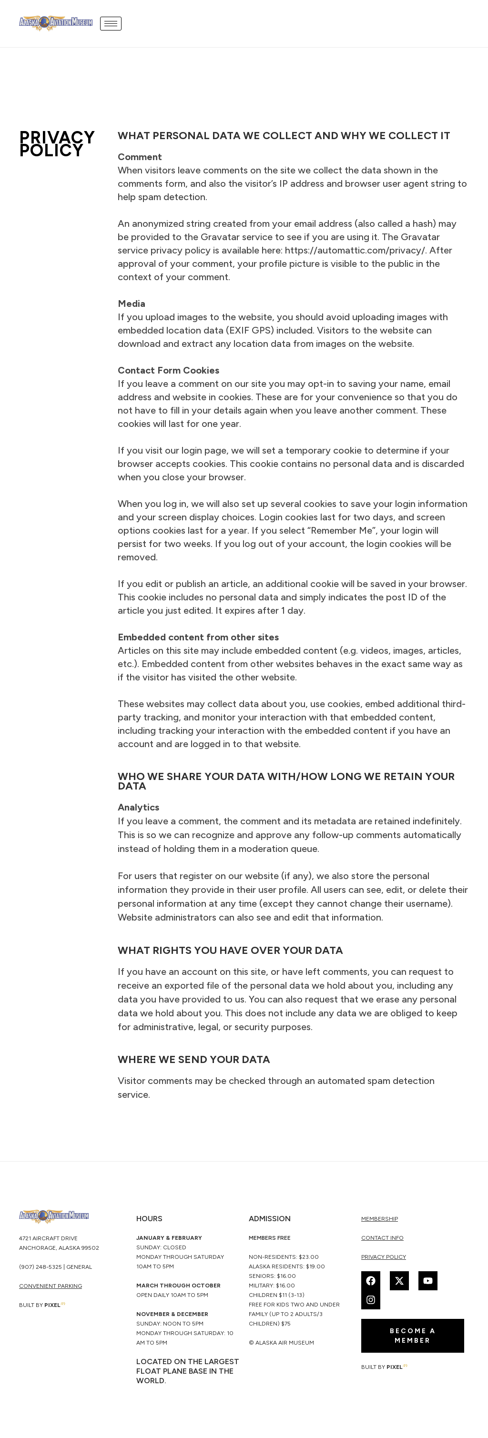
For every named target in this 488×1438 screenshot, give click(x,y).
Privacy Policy (383, 1257)
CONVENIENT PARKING (50, 1286)
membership (379, 1218)
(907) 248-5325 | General (55, 1267)
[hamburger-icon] (111, 23)
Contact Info (382, 1238)
